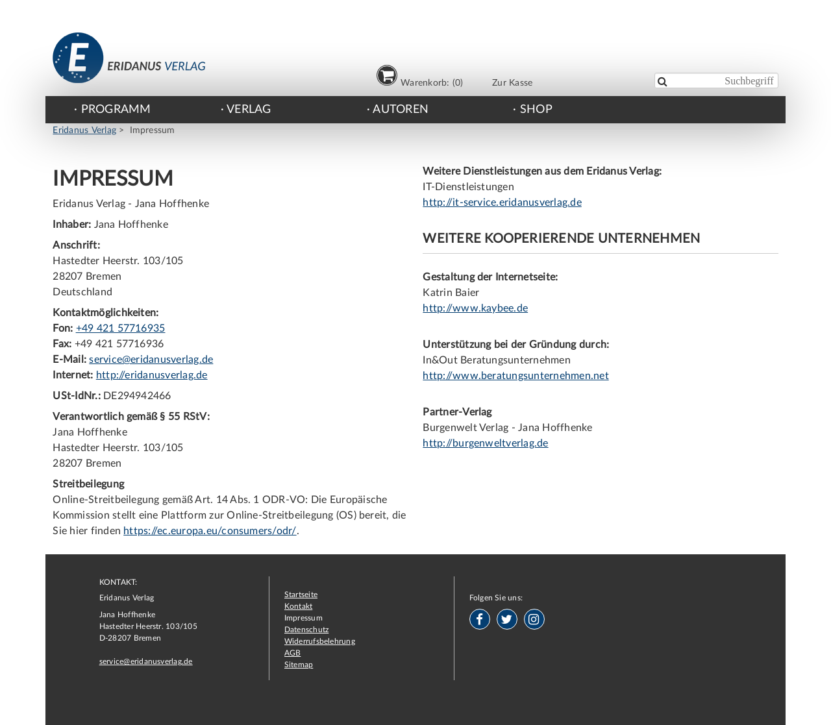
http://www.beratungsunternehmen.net (515, 376)
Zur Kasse (512, 83)
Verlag (249, 110)
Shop (536, 110)
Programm (116, 110)
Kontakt (298, 606)
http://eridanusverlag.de (152, 375)
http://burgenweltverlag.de (485, 443)
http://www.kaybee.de (475, 308)
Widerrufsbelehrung (319, 641)
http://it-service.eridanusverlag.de (502, 202)
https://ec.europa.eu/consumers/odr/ (209, 531)
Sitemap (299, 665)
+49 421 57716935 (121, 328)
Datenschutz (306, 629)
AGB (292, 653)
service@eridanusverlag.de (151, 359)
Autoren (400, 110)
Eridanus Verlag (84, 130)
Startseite (300, 594)
